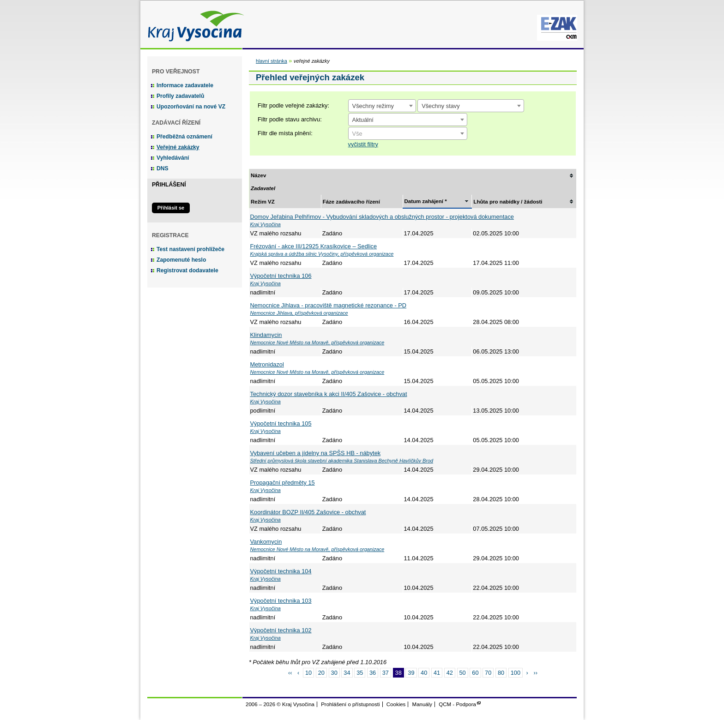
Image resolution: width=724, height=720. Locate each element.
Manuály (422, 704)
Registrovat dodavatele (187, 270)
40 (424, 672)
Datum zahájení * (425, 201)
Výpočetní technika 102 (281, 630)
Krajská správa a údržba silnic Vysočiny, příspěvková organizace (322, 254)
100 (515, 672)
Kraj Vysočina (193, 24)
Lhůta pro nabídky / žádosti (507, 201)
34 (347, 672)
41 (437, 672)
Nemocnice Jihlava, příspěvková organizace (299, 313)
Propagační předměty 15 (282, 482)
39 (411, 672)
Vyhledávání (173, 158)
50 (462, 672)
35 (359, 672)
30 (334, 672)
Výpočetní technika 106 (281, 275)
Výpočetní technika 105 (281, 423)
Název (258, 175)
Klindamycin (266, 334)
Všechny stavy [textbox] (441, 105)
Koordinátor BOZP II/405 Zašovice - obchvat (308, 512)
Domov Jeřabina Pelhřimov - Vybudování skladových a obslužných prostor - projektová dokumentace (382, 216)
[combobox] (382, 105)
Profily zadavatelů (180, 96)
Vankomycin (266, 541)
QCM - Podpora (457, 704)
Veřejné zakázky (178, 147)
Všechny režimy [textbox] (373, 105)
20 (321, 672)
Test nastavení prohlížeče (190, 249)
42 (449, 672)
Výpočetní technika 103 (281, 600)
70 (488, 672)
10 (308, 672)
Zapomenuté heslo (181, 260)
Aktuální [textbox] (363, 119)
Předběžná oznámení (184, 136)
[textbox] (408, 133)
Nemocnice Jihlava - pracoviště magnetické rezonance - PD (328, 305)
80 (501, 672)
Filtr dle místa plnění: (285, 133)
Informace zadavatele (185, 85)
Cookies (396, 704)
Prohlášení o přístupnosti (350, 704)
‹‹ (290, 672)
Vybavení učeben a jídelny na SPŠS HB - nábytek (315, 453)
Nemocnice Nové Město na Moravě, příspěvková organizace (317, 342)
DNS (163, 168)
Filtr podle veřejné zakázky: (293, 105)
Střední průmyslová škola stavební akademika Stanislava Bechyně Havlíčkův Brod (342, 460)
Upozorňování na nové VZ (191, 106)
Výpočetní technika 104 (281, 571)
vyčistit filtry (363, 144)
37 (385, 672)
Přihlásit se (170, 207)
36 (372, 672)
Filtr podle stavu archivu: (290, 119)
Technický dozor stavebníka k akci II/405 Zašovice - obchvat (328, 393)
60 (475, 672)
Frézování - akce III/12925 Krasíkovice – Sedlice (313, 246)
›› (535, 672)
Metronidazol (267, 364)
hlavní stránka (271, 61)
